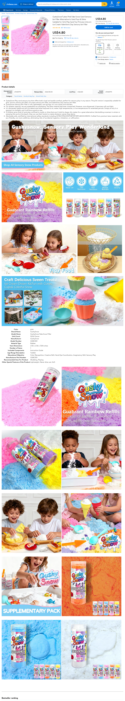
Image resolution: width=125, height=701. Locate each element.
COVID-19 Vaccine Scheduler (60, 660)
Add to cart (108, 27)
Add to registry (114, 63)
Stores (29, 662)
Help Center (60, 650)
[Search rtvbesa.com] (69, 4)
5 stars (27, 609)
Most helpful (37, 630)
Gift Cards (30, 671)
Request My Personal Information (86, 668)
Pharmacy (61, 10)
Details (111, 59)
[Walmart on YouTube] (110, 670)
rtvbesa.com (70, 42)
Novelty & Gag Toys (20, 13)
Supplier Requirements (8, 674)
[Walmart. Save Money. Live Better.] (9, 4)
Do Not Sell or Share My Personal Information (90, 679)
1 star (27, 618)
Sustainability (6, 671)
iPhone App (104, 660)
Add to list (101, 63)
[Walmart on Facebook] (102, 670)
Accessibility (55, 668)
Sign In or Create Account (43, 650)
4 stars (27, 611)
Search (120, 630)
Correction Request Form (12, 594)
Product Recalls (56, 671)
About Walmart (6, 660)
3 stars (27, 613)
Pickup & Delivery (50, 10)
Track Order (73, 650)
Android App (105, 662)
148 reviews (67, 27)
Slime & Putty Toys (32, 13)
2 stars (27, 616)
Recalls (54, 665)
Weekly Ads (86, 650)
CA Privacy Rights (82, 665)
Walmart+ (30, 668)
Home (3, 13)
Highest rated (25, 630)
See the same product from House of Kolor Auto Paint (106, 491)
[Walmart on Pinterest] (114, 670)
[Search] (104, 4)
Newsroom (5, 665)
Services (18, 10)
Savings (25, 10)
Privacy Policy (81, 662)
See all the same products (115, 580)
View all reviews (9, 624)
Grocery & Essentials (36, 10)
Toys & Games (10, 13)
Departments (8, 10)
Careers (68, 10)
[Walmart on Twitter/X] (106, 670)
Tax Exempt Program (58, 674)
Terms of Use (80, 660)
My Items (76, 10)
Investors (4, 668)
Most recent (12, 630)
